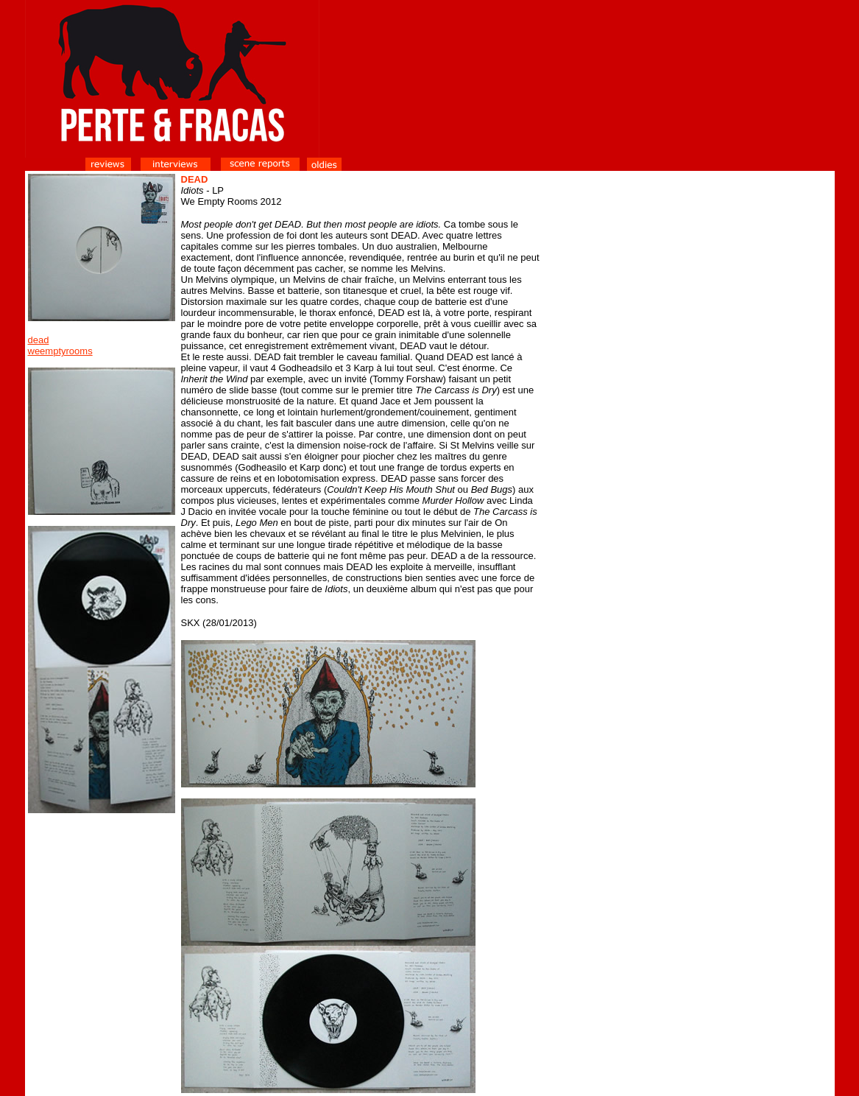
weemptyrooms (60, 350)
